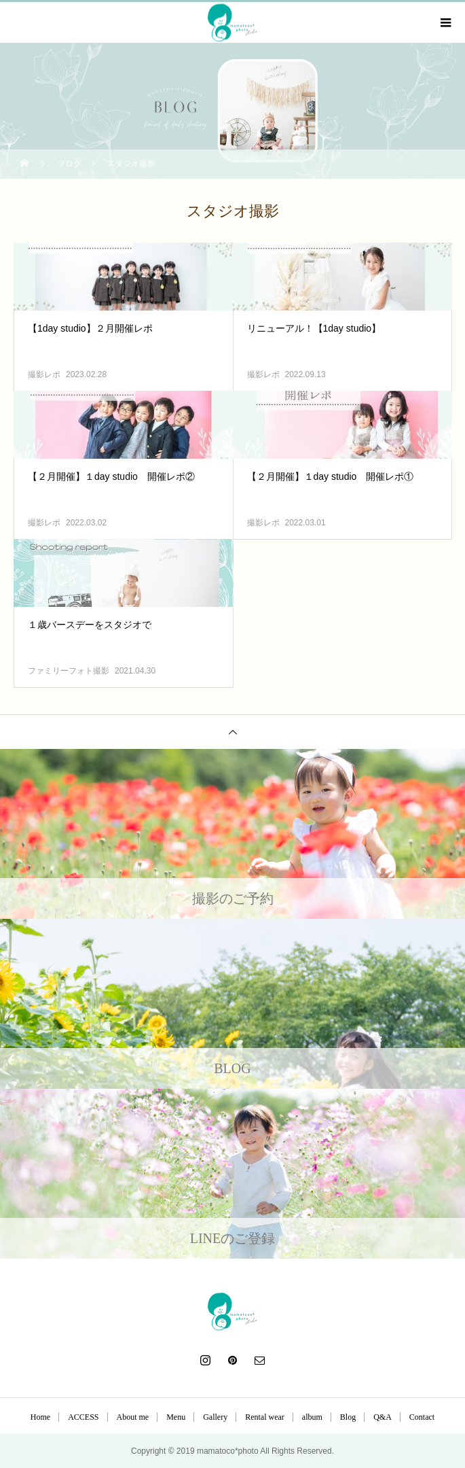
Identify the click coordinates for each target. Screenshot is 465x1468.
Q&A (382, 1417)
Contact (421, 1417)
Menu (175, 1417)
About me (133, 1417)
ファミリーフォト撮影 (68, 671)
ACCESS (83, 1417)
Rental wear (264, 1417)
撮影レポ (44, 374)
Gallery (215, 1417)
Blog (348, 1417)
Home (40, 1417)
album (312, 1417)
